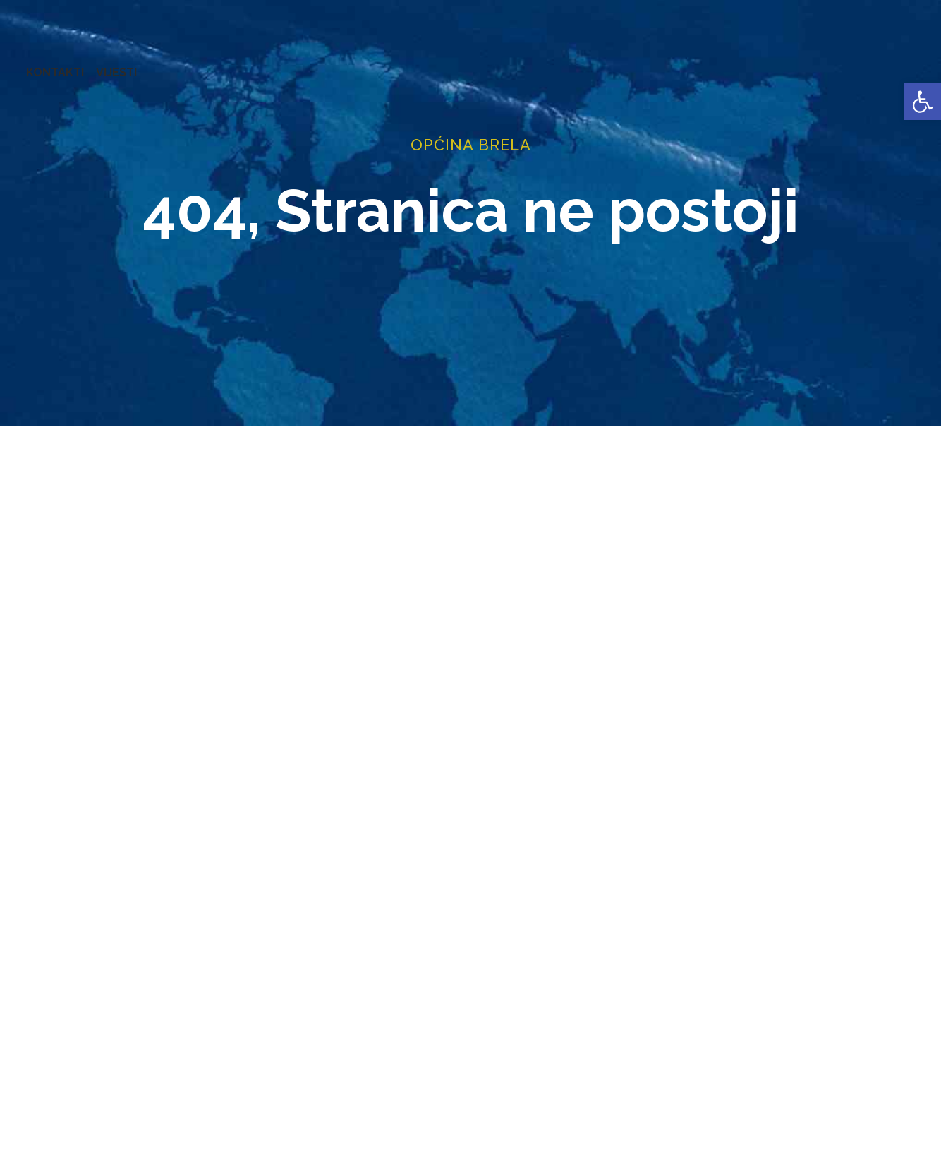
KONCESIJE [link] (415, 63)
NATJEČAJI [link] (628, 63)
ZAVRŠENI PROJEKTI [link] (277, 63)
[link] (922, 101)
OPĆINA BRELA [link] (55, 63)
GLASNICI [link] (485, 63)
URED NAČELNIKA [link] (159, 63)
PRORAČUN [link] (555, 63)
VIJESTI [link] (908, 63)
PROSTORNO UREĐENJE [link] (738, 63)
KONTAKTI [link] (847, 63)
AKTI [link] (359, 63)
